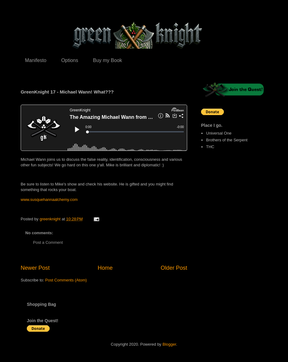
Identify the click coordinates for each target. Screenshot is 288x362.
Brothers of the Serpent (226, 140)
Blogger (169, 344)
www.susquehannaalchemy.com (49, 199)
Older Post (174, 268)
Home (105, 268)
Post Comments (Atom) (66, 280)
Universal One (218, 133)
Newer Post (35, 268)
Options (69, 60)
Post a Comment (48, 242)
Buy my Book (107, 60)
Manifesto (35, 60)
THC (210, 146)
